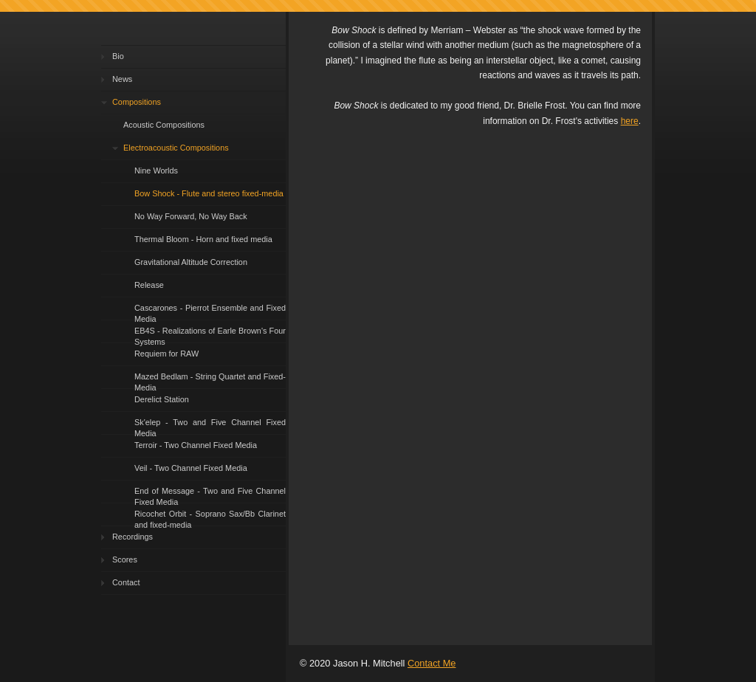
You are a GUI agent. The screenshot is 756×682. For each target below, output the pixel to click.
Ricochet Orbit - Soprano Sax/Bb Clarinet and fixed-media (210, 517)
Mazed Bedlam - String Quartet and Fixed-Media (210, 380)
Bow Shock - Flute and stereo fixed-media (209, 193)
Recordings (132, 536)
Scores (124, 559)
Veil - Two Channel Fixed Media (190, 468)
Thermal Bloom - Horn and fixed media (203, 239)
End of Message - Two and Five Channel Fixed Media (210, 494)
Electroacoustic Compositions (176, 147)
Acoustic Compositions (164, 124)
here (630, 121)
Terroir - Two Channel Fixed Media (195, 445)
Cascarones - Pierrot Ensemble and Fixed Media (210, 311)
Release (149, 284)
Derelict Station (161, 399)
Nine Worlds (156, 170)
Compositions (136, 101)
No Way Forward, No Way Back (190, 216)
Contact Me (432, 663)
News (122, 79)
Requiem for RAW (166, 353)
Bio (118, 56)
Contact (126, 582)
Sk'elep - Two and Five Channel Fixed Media (210, 426)
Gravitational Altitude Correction (190, 262)
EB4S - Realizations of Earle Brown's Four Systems (210, 334)
